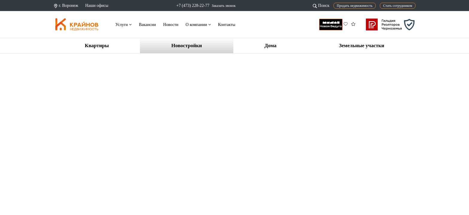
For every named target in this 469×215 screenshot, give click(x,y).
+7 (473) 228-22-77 (192, 5)
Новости (170, 24)
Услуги (123, 24)
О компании (198, 24)
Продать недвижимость (355, 6)
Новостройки (186, 45)
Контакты (226, 24)
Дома (270, 45)
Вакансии (147, 24)
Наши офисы (96, 5)
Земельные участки (361, 45)
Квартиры (97, 45)
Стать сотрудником (397, 6)
